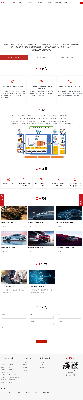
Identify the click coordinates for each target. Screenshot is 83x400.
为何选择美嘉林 (57, 3)
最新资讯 (48, 3)
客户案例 (40, 3)
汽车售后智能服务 (41, 57)
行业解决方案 (22, 3)
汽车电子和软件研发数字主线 (69, 57)
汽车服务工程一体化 (14, 57)
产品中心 (31, 3)
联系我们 (66, 3)
